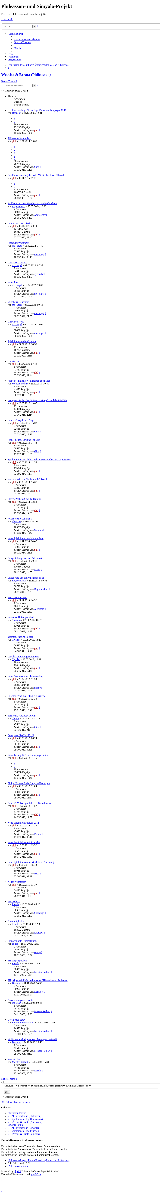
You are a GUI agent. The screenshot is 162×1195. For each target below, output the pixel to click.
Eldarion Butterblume (23, 1022)
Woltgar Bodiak (20, 383)
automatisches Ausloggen (20, 636)
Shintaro (16, 521)
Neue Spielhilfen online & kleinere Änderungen (32, 862)
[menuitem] (27, 39)
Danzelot (16, 113)
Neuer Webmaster (17, 881)
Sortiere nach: (48, 1085)
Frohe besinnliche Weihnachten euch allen (29, 380)
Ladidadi (38, 932)
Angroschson (18, 206)
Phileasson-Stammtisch (19, 138)
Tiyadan (16, 639)
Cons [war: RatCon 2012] (21, 735)
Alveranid (39, 609)
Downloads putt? (16, 1019)
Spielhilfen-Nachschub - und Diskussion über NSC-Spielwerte (39, 459)
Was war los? (14, 1059)
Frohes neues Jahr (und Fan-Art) (24, 439)
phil (36, 130)
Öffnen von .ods (16, 321)
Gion (36, 167)
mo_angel (17, 245)
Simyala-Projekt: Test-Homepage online (28, 755)
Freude (37, 834)
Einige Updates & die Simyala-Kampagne (29, 783)
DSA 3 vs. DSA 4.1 (17, 262)
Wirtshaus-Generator (18, 302)
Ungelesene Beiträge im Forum (23, 656)
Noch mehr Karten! (17, 597)
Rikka (37, 569)
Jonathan (16, 1002)
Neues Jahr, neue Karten (20, 223)
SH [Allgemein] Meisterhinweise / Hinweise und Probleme (38, 980)
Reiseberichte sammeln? (20, 518)
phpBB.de (36, 1174)
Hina (36, 873)
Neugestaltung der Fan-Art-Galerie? (26, 558)
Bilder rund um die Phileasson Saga (26, 577)
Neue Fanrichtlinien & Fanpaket (24, 842)
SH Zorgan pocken (17, 960)
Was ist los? (14, 901)
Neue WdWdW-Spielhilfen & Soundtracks (29, 803)
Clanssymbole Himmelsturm (22, 941)
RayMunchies (19, 580)
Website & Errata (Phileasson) (26, 74)
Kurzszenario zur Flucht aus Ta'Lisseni (27, 479)
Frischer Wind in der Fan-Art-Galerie (26, 696)
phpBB (17, 1171)
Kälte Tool (13, 282)
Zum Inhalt (7, 19)
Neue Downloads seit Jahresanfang (25, 676)
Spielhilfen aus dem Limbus (22, 341)
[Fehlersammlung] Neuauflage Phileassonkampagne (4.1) (37, 110)
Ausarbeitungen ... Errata (20, 1000)
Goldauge (39, 913)
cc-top (15, 943)
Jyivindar (39, 274)
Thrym (15, 718)
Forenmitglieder (16, 921)
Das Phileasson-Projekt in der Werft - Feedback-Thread (36, 175)
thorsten (16, 924)
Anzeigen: (17, 1085)
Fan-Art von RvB (16, 361)
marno (37, 687)
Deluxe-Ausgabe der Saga (21, 420)
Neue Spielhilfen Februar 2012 (23, 822)
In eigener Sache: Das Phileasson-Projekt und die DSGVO (37, 400)
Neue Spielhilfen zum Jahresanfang (26, 538)
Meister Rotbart (42, 972)
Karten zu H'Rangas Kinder (22, 617)
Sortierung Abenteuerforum (21, 715)
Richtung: (78, 1085)
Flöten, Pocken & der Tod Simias (24, 499)
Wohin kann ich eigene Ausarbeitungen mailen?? (32, 1039)
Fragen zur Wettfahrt (18, 242)
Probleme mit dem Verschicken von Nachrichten (32, 203)
